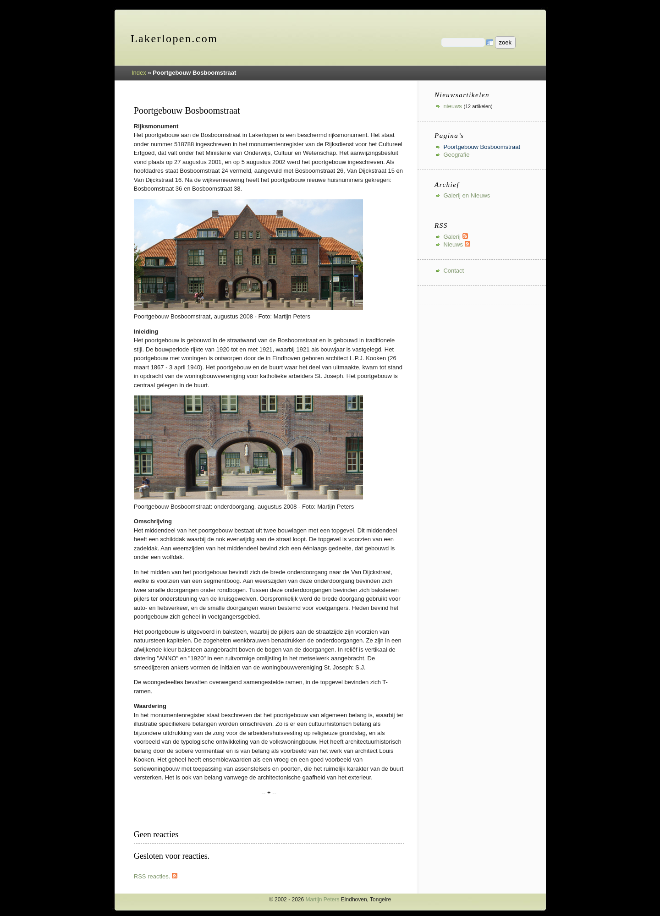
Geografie (456, 154)
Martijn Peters (323, 899)
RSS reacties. (155, 876)
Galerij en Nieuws (466, 195)
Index (139, 72)
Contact (453, 270)
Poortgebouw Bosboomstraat (481, 146)
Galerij (455, 236)
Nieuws (456, 244)
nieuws (452, 106)
